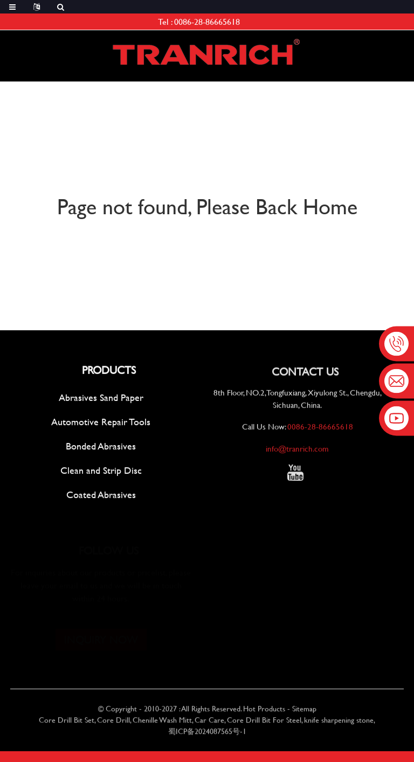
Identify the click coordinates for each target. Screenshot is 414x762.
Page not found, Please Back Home (207, 206)
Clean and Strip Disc (101, 471)
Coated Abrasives (101, 495)
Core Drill (113, 723)
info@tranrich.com (297, 451)
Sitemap (304, 712)
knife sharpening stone (339, 723)
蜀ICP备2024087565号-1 (207, 734)
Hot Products (264, 712)
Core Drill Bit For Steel (264, 723)
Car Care (209, 723)
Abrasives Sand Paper (101, 398)
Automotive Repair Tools (100, 423)
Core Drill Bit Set (66, 723)
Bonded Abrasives (101, 447)
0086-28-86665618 (207, 21)
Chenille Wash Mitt (162, 723)
